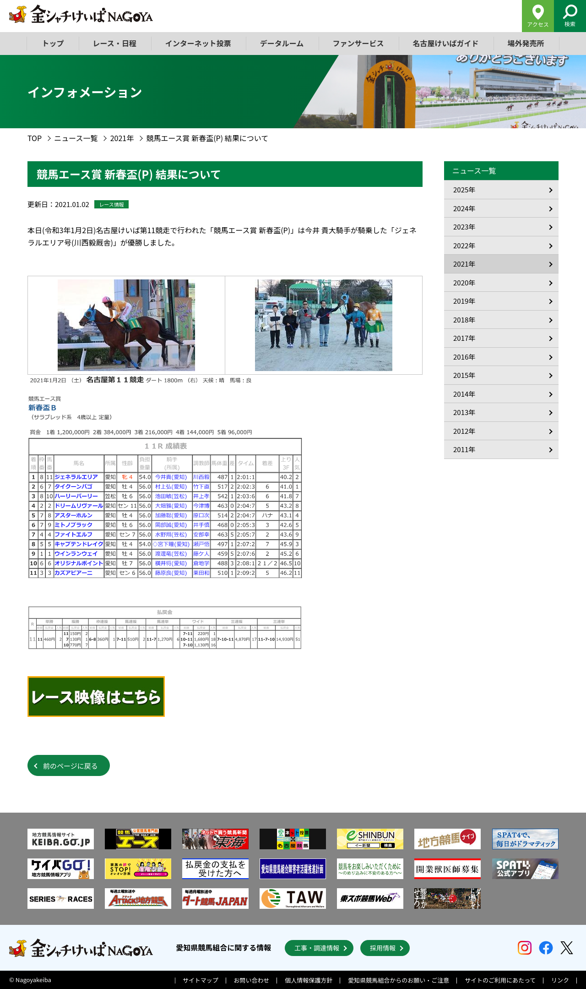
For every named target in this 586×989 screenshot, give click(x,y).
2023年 (464, 226)
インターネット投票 (198, 43)
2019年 (464, 301)
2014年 (464, 394)
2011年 (464, 449)
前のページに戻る (70, 765)
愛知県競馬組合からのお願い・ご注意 (398, 980)
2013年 (464, 412)
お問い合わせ (252, 980)
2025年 (464, 189)
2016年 (464, 356)
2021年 (122, 138)
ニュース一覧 (76, 138)
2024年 (464, 208)
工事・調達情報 (316, 947)
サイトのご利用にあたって (500, 980)
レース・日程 (114, 43)
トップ (53, 43)
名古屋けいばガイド (445, 43)
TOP (34, 138)
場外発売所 (525, 43)
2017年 (464, 338)
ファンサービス (358, 43)
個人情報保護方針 (308, 980)
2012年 (464, 431)
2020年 (464, 282)
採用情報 (383, 947)
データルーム (282, 43)
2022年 (464, 245)
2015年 (464, 375)
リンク (560, 980)
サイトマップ (200, 980)
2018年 (464, 319)
